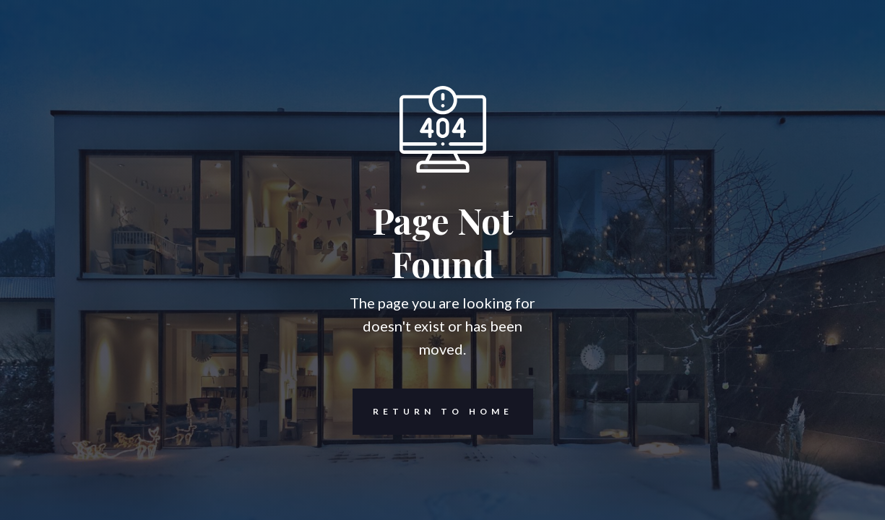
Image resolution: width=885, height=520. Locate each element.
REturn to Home (433, 412)
